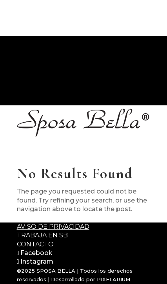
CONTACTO (19, 100)
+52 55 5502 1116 (26, 92)
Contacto (35, 244)
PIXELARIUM (113, 279)
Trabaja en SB (42, 235)
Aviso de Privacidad (53, 226)
